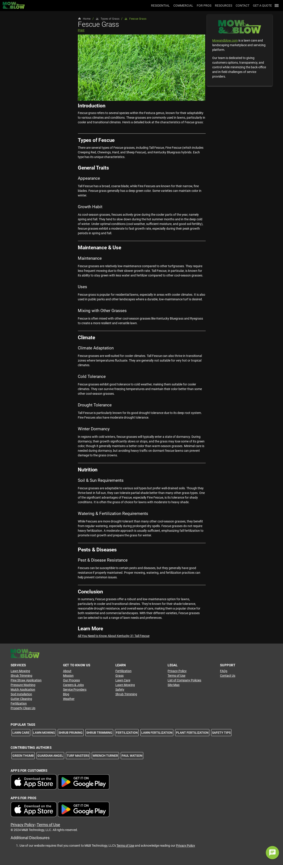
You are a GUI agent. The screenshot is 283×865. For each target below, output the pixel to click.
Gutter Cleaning (21, 699)
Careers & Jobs (73, 685)
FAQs (223, 671)
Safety (119, 689)
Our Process (71, 680)
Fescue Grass (135, 18)
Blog (66, 694)
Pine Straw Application (26, 680)
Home (84, 18)
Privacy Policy (177, 671)
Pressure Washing (23, 685)
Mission (68, 675)
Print (81, 30)
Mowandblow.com (225, 40)
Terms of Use (176, 675)
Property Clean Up (23, 708)
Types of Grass (108, 18)
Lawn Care (122, 680)
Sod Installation (21, 694)
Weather (69, 699)
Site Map (174, 685)
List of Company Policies (184, 680)
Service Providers (74, 689)
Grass (119, 675)
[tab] (159, 6)
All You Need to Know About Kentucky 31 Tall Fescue (113, 636)
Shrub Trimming (21, 675)
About (67, 671)
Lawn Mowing (20, 671)
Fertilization (19, 703)
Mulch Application (23, 689)
